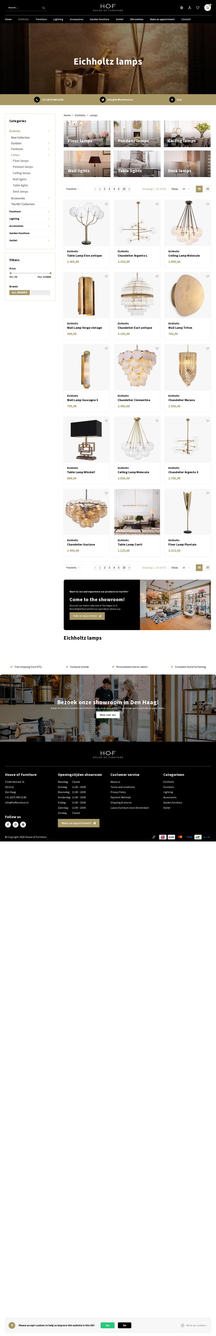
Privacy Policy (118, 814)
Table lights (20, 185)
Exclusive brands (77, 689)
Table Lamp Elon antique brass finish (84, 278)
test (179, 99)
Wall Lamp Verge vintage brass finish (84, 350)
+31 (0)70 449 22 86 (52, 99)
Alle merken (136, 21)
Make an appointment (162, 21)
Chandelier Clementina (134, 422)
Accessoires (76, 21)
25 (124, 211)
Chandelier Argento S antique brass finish (183, 495)
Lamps (15, 155)
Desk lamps (20, 191)
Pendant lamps (23, 167)
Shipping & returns (121, 825)
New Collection (20, 137)
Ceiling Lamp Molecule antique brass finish (133, 495)
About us (115, 804)
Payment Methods (121, 819)
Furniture (41, 21)
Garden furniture (99, 21)
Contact (186, 21)
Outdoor (16, 143)
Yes (108, 1325)
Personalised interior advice (130, 689)
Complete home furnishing (188, 689)
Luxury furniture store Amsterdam (130, 830)
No (124, 1325)
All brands (19, 292)
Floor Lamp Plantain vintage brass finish (182, 567)
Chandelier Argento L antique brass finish (133, 278)
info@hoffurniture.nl (120, 99)
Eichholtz (23, 21)
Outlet (119, 21)
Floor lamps (21, 161)
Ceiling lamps (22, 173)
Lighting (58, 21)
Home (8, 21)
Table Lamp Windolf (81, 495)
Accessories (18, 198)
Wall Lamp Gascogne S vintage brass (82, 423)
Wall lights (19, 179)
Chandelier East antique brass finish (135, 350)
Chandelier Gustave (81, 567)
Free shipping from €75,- (26, 689)
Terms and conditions (123, 809)
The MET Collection (23, 204)
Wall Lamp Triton (180, 350)
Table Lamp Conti (130, 567)
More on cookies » (196, 1325)
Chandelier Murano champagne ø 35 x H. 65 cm (187, 423)
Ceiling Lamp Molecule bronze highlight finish (184, 278)
